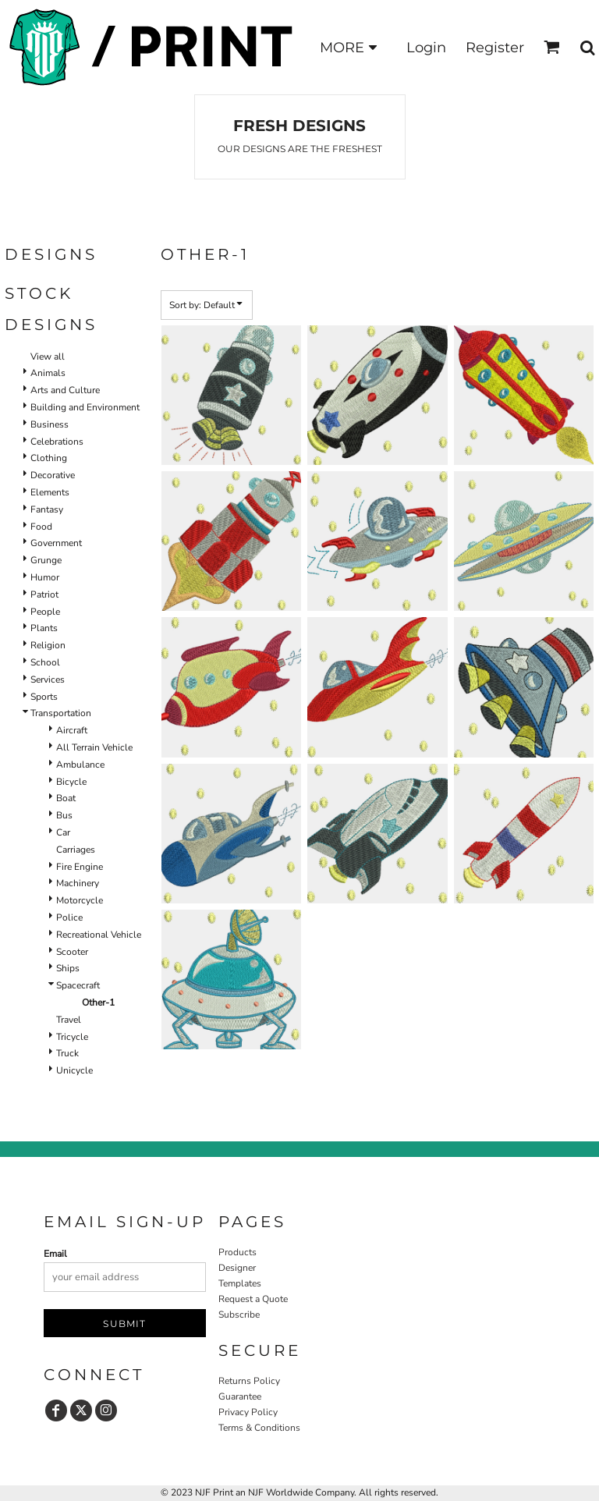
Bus (64, 815)
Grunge (46, 560)
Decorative (52, 475)
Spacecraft (78, 985)
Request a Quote (253, 1299)
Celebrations (56, 441)
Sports (44, 696)
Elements (49, 492)
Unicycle (74, 1070)
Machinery (77, 883)
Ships (68, 968)
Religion (48, 645)
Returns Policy (249, 1381)
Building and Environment (85, 407)
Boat (66, 798)
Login (426, 47)
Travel (68, 1019)
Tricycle (72, 1037)
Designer (237, 1267)
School (45, 662)
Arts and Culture (65, 390)
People (45, 611)
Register (495, 47)
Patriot (44, 594)
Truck (67, 1053)
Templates (239, 1283)
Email (55, 1253)
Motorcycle (79, 900)
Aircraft (71, 730)
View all (47, 356)
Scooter (72, 952)
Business (49, 424)
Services (47, 679)
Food (41, 526)
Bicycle (71, 781)
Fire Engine (79, 867)
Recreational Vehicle (98, 934)
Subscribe (239, 1314)
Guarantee (239, 1396)
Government (56, 543)
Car (63, 832)
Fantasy (46, 509)
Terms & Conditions (259, 1427)
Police (69, 917)
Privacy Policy (248, 1412)
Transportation (60, 713)
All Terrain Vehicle (94, 747)
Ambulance (80, 764)
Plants (44, 628)
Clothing (48, 458)
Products (237, 1252)
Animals (48, 373)
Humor (44, 577)
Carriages (75, 849)
